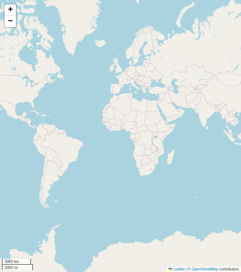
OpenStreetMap (204, 269)
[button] (10, 10)
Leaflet (176, 269)
